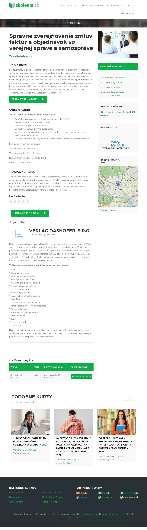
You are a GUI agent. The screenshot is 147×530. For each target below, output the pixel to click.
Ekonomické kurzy (17, 497)
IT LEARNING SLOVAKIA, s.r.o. (115, 456)
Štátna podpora (66, 5)
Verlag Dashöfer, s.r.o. (20, 56)
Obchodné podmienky (88, 514)
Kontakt (103, 514)
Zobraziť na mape (108, 210)
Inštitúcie (73, 517)
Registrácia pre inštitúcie (120, 514)
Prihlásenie (115, 5)
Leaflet (120, 206)
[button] (117, 184)
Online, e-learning (92, 5)
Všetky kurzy (128, 13)
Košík (131, 5)
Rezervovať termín (81, 376)
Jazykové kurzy (16, 501)
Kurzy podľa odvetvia (52, 492)
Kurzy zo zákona (16, 492)
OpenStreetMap (127, 206)
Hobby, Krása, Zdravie (52, 497)
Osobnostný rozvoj (51, 501)
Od (15, 450)
